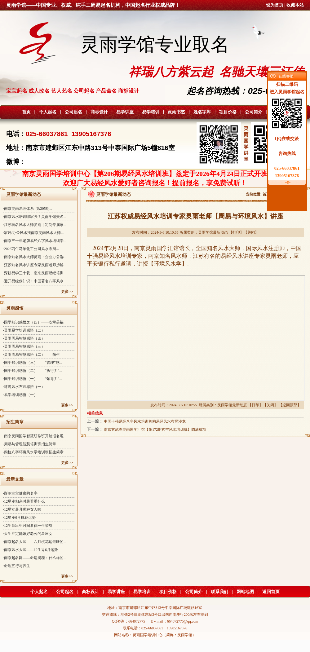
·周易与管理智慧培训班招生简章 (29, 444)
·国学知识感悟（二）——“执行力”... (32, 370)
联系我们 (219, 591)
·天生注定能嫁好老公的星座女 (27, 533)
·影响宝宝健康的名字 (20, 493)
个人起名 (47, 112)
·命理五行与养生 (16, 566)
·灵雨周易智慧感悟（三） (24, 346)
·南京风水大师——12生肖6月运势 (30, 550)
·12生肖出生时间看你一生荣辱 (27, 525)
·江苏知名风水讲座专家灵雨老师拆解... (34, 265)
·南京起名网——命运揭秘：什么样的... (34, 558)
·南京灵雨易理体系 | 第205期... (27, 208)
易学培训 (150, 112)
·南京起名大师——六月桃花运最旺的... (34, 542)
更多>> (67, 291)
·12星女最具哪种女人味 (22, 509)
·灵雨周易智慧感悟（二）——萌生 (31, 354)
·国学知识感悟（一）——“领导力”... (32, 379)
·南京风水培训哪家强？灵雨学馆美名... (34, 216)
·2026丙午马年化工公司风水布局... (31, 249)
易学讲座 (125, 112)
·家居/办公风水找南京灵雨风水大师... (33, 233)
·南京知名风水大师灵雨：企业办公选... (34, 257)
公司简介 (253, 112)
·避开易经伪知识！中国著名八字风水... (34, 281)
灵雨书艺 (176, 112)
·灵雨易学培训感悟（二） (24, 330)
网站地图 (245, 591)
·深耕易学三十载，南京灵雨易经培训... (34, 273)
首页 (26, 112)
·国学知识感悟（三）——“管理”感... (32, 362)
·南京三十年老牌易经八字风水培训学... (34, 241)
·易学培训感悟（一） (20, 395)
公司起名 (73, 112)
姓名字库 (202, 112)
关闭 (251, 232)
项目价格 (228, 112)
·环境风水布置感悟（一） (24, 387)
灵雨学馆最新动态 (213, 232)
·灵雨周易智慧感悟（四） (24, 338)
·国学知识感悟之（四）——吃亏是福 (33, 322)
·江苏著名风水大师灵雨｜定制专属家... (34, 224)
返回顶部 (289, 405)
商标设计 (99, 112)
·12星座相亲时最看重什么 (24, 501)
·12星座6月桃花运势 (19, 517)
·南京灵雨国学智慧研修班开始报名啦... (34, 436)
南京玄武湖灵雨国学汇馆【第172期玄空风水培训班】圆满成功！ (157, 429)
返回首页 (271, 591)
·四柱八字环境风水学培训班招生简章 (33, 452)
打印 (236, 232)
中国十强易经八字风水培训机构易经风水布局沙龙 (145, 421)
